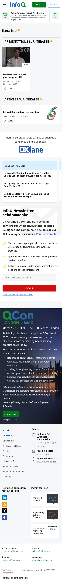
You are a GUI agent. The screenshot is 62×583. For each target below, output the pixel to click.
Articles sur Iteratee (21, 99)
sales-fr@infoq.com (41, 551)
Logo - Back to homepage (18, 4)
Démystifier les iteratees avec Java (21, 112)
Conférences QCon (12, 445)
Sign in (54, 4)
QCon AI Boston (45, 451)
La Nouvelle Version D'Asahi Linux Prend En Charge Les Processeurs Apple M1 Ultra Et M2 (27, 174)
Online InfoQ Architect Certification (44, 437)
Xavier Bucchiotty (12, 81)
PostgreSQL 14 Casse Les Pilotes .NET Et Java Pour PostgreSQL (27, 185)
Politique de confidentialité (15, 577)
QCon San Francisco (47, 458)
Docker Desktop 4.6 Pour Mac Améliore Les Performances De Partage (26, 195)
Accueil (6, 430)
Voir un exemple (46, 234)
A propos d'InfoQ (11, 466)
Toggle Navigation (4, 4)
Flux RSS (19, 30)
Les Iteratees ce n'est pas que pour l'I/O (14, 76)
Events (6, 451)
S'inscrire (7, 435)
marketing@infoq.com (42, 560)
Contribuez (8, 456)
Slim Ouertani (10, 116)
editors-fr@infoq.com (11, 560)
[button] (29, 288)
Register (39, 4)
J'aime (10, 88)
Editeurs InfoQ (10, 461)
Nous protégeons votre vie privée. (18, 294)
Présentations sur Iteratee (26, 41)
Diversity (7, 476)
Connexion (8, 440)
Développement (14, 165)
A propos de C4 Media (13, 471)
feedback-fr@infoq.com (12, 551)
